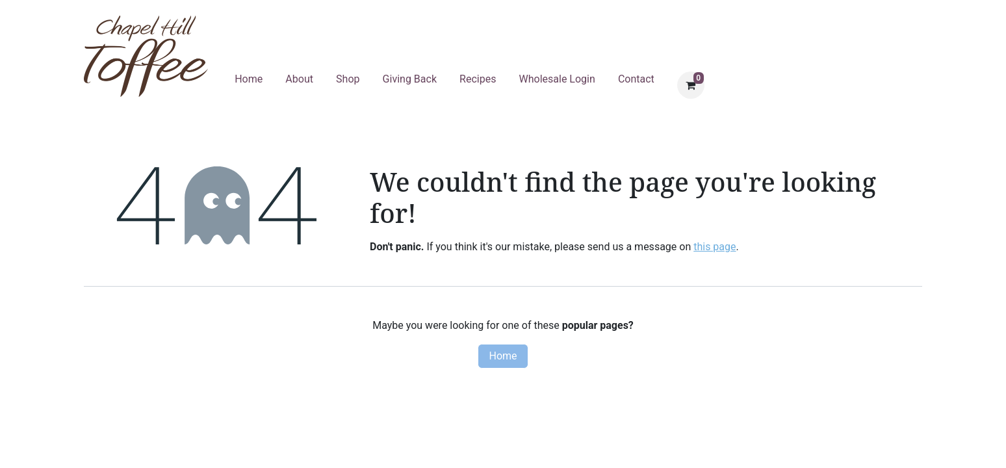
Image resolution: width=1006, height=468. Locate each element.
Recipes (477, 79)
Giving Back (410, 79)
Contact (636, 79)
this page (714, 246)
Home (249, 79)
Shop (347, 79)
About (299, 79)
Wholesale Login (557, 79)
